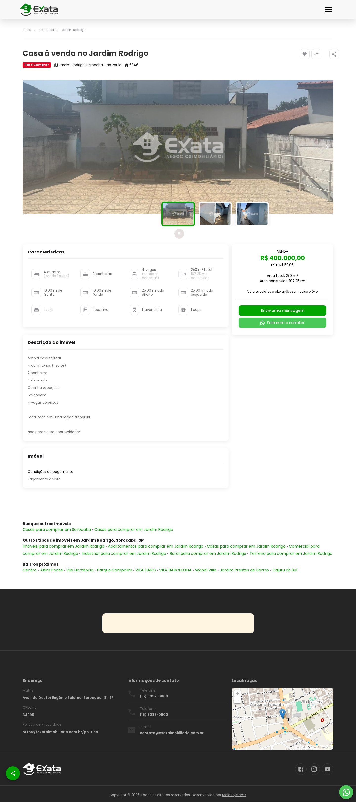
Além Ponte (51, 570)
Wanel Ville (205, 570)
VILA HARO (145, 570)
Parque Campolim (114, 570)
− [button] (237, 700)
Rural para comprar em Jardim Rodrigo (208, 553)
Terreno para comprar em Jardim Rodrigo (291, 553)
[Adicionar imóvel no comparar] (316, 54)
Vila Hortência (79, 570)
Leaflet (300, 747)
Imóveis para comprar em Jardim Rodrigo (63, 546)
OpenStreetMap (321, 747)
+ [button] (237, 693)
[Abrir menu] (328, 10)
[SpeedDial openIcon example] (334, 54)
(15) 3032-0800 (154, 696)
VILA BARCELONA (175, 570)
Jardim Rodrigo (73, 30)
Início (27, 30)
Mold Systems (234, 794)
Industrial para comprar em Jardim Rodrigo (124, 553)
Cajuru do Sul (284, 570)
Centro (30, 570)
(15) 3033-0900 (154, 714)
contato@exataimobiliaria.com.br (172, 732)
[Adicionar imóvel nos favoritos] (305, 54)
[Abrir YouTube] (327, 769)
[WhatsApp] (346, 792)
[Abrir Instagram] (314, 769)
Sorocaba (46, 30)
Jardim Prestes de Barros (244, 570)
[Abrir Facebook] (301, 769)
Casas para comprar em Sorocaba (57, 529)
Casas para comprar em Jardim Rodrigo (133, 529)
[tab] (179, 234)
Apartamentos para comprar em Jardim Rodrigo (155, 546)
